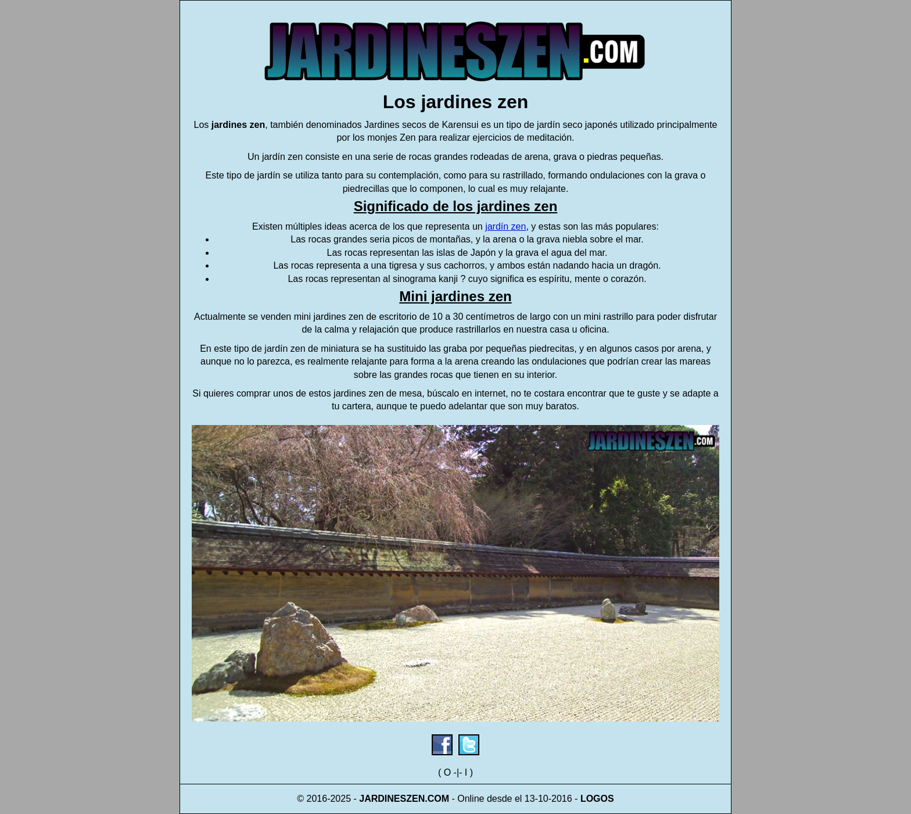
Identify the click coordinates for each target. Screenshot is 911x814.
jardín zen (505, 226)
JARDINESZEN (392, 799)
